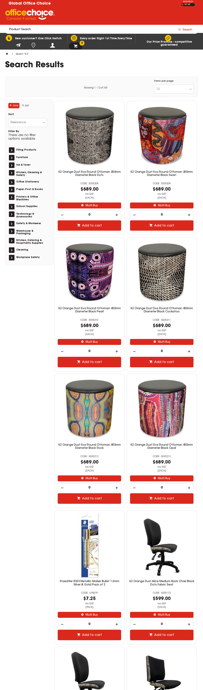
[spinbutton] (77, 193)
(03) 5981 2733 (154, 646)
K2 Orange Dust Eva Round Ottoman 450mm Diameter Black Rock (126, 270)
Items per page (163, 81)
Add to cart (79, 204)
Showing (95, 88)
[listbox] (174, 89)
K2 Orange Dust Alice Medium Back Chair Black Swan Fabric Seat (173, 503)
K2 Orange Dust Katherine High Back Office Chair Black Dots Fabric (125, 503)
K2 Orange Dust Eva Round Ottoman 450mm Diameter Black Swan (126, 154)
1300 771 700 (152, 626)
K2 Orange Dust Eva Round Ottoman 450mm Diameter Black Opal (174, 270)
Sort (11, 114)
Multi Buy (79, 184)
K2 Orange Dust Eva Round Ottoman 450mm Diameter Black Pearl (174, 154)
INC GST (187, 4)
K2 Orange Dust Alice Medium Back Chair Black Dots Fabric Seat (125, 387)
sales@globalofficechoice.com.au (165, 630)
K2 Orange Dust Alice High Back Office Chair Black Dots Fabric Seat (174, 387)
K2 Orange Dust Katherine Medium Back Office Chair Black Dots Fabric (77, 503)
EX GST (182, 5)
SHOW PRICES (188, 2)
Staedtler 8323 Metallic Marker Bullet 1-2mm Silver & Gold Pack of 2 (77, 387)
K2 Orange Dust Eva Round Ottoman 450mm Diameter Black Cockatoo (77, 270)
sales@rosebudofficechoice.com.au (166, 650)
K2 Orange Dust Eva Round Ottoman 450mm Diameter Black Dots (77, 154)
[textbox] (78, 15)
